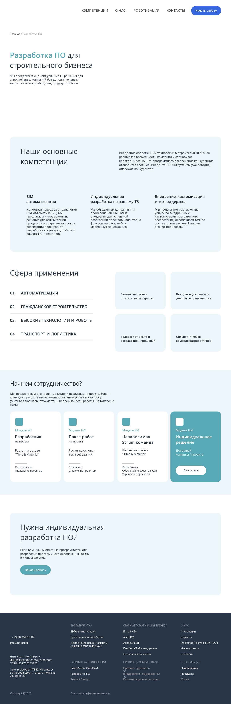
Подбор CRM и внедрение (140, 648)
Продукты (187, 673)
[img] (30, 10)
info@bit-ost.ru (19, 642)
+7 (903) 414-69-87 (22, 637)
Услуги (185, 679)
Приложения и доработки (87, 637)
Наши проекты (190, 648)
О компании (188, 631)
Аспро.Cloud (131, 642)
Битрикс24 (130, 631)
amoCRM (128, 637)
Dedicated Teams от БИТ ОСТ (199, 642)
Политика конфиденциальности (91, 693)
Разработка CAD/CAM (84, 668)
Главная (15, 33)
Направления (189, 668)
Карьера (186, 637)
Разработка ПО (80, 673)
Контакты (187, 654)
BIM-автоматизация (83, 631)
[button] (206, 10)
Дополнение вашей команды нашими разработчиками (89, 644)
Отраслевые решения (137, 654)
